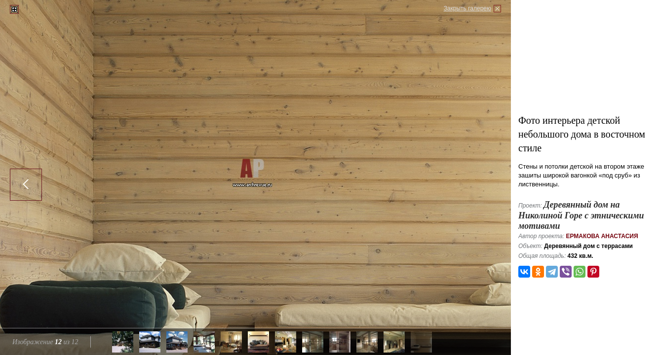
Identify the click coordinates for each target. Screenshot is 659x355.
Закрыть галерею (467, 8)
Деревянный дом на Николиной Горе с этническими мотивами (581, 215)
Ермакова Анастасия (602, 236)
